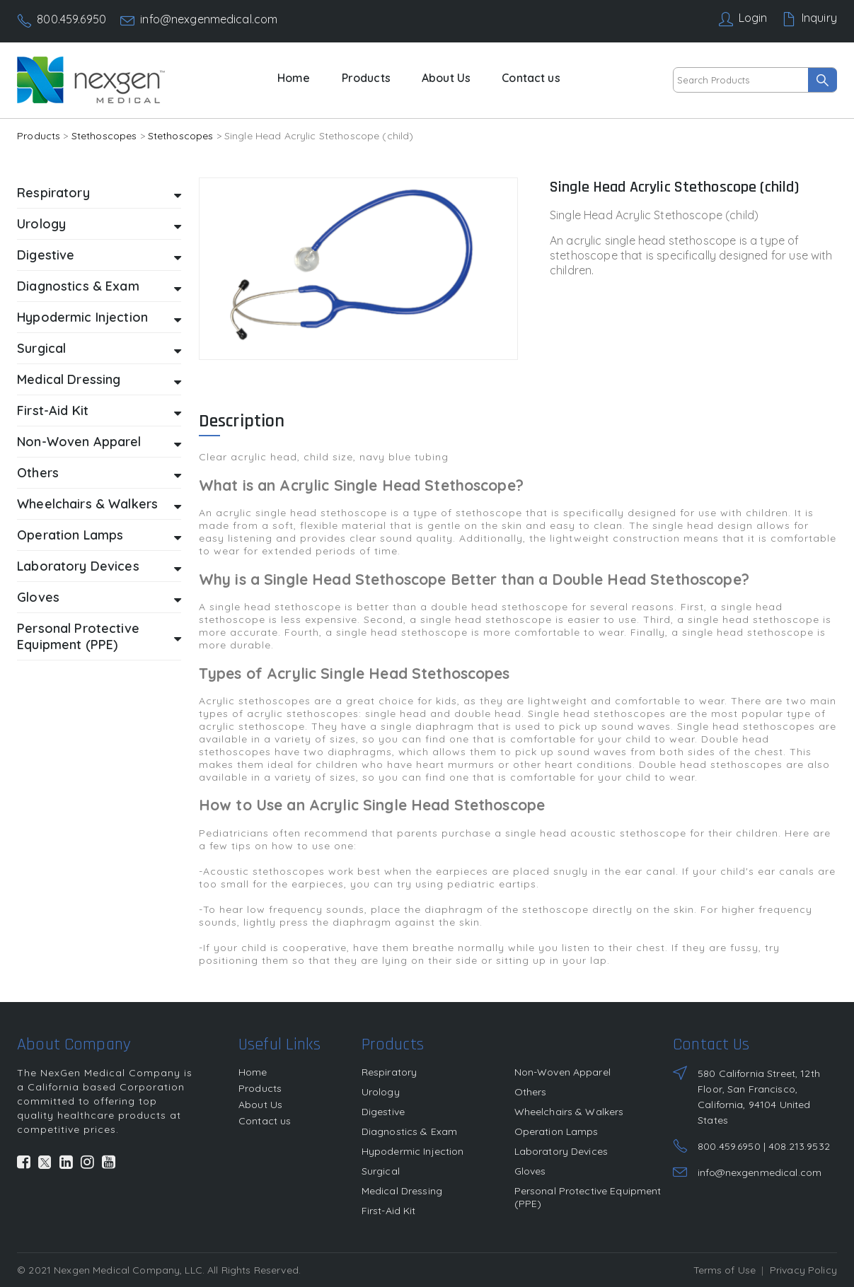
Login (753, 18)
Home (294, 78)
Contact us (531, 78)
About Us (446, 78)
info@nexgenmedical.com (208, 19)
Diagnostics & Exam (99, 287)
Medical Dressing (99, 380)
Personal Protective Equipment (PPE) (99, 636)
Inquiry (819, 18)
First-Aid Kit (99, 411)
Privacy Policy (803, 1270)
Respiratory (99, 193)
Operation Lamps (99, 535)
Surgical (99, 349)
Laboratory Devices (99, 567)
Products (366, 78)
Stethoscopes (104, 135)
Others (99, 473)
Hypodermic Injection (99, 318)
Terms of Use (724, 1270)
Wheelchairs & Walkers (99, 504)
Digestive (99, 255)
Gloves (99, 598)
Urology (99, 224)
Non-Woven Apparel (99, 442)
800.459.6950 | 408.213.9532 (764, 1146)
